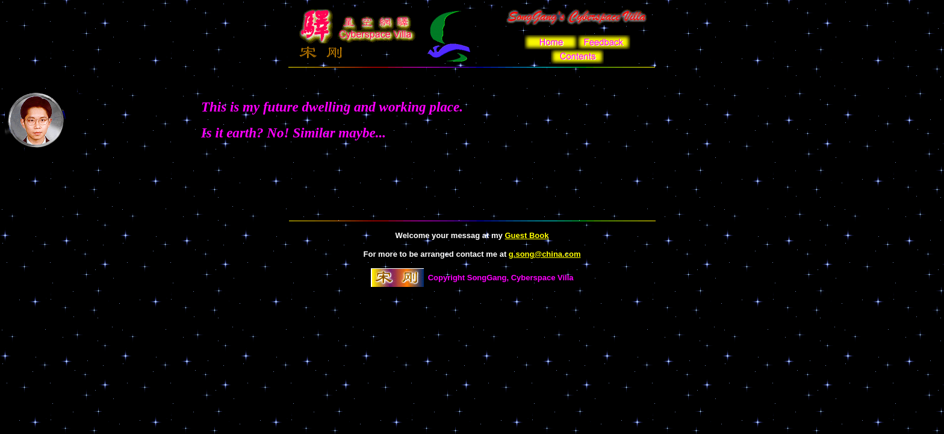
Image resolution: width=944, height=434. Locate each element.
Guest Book (526, 235)
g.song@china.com (545, 254)
